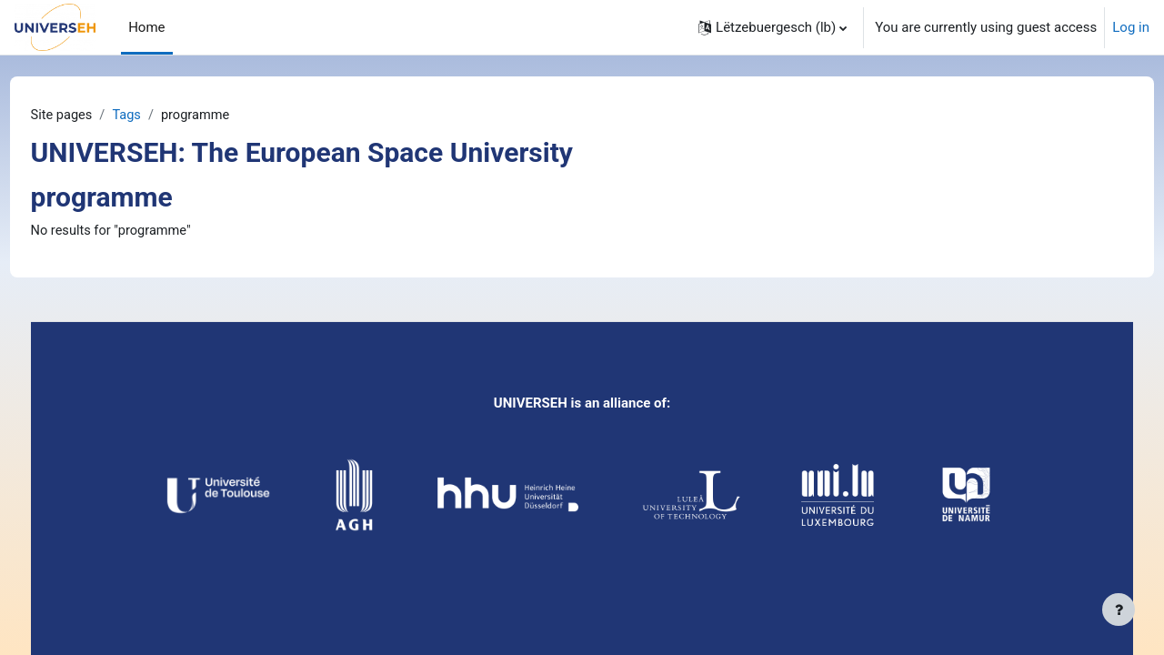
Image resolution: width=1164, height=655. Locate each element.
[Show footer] (1118, 609)
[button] (772, 27)
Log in (1130, 27)
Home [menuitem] (146, 27)
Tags (162, 115)
